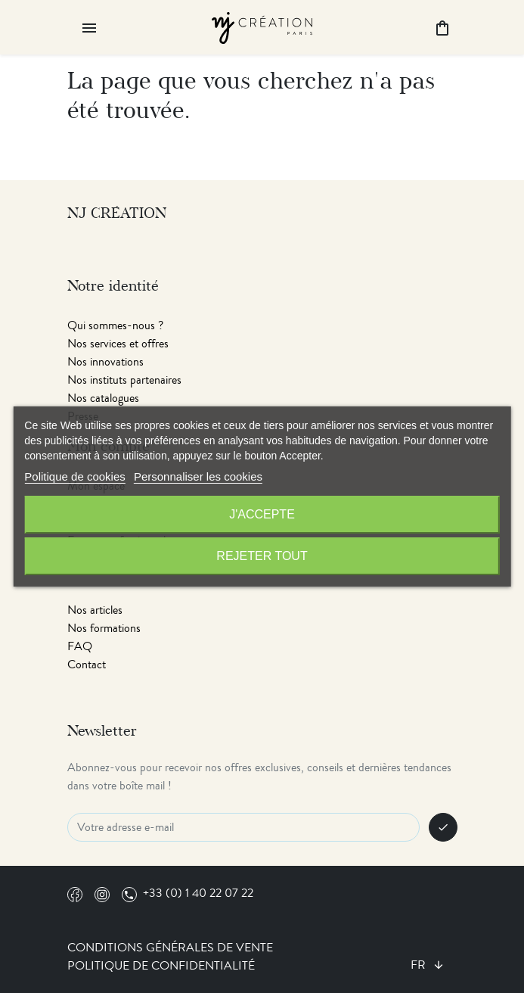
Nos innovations (105, 361)
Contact (86, 664)
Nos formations (104, 628)
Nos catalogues (103, 398)
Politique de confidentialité (161, 965)
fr (420, 965)
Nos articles (94, 610)
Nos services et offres (118, 343)
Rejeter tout (261, 555)
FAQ (79, 646)
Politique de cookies (74, 476)
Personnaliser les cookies (198, 476)
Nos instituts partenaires (124, 380)
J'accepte (262, 514)
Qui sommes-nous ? (115, 325)
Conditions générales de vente (170, 947)
